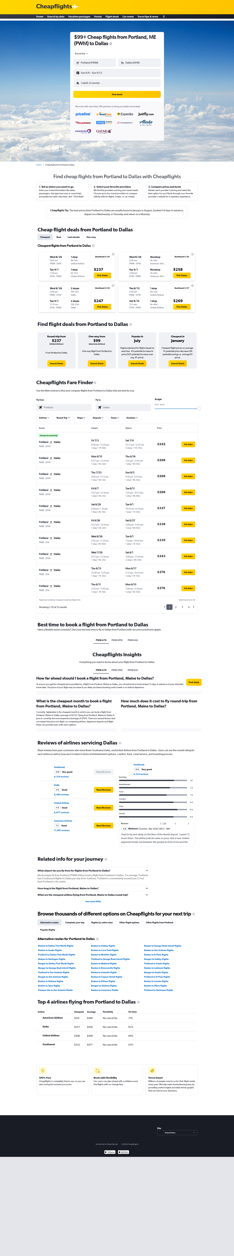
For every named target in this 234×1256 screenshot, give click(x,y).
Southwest (59, 764)
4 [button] (188, 604)
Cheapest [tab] (45, 234)
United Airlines (61, 800)
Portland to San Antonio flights (53, 970)
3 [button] (182, 604)
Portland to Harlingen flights (158, 987)
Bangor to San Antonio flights (53, 974)
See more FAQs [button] (93, 899)
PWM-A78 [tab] (101, 637)
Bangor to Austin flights (156, 970)
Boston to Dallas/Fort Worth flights (55, 943)
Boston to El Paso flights (156, 952)
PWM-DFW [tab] (117, 637)
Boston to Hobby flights (103, 943)
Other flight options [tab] (129, 920)
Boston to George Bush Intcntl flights (162, 943)
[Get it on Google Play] (109, 1150)
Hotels (98, 17)
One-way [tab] (91, 234)
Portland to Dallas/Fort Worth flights (56, 952)
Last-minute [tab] (74, 234)
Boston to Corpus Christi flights (106, 974)
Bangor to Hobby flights (156, 956)
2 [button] (175, 604)
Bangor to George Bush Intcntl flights (57, 965)
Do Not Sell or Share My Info (107, 1142)
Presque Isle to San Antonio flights (55, 987)
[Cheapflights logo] (54, 6)
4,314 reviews (61, 774)
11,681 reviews (62, 828)
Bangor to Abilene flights (104, 983)
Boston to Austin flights (50, 947)
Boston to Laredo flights (156, 978)
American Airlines (63, 818)
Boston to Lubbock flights (157, 965)
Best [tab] (59, 234)
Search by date (55, 17)
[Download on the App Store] (123, 1150)
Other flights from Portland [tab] (159, 920)
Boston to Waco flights (155, 983)
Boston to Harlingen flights (51, 956)
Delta (57, 782)
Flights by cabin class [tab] (102, 920)
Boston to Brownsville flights (105, 965)
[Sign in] (164, 17)
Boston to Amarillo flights (104, 970)
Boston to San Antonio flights (158, 947)
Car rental (128, 17)
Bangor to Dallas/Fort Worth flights (56, 961)
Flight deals (112, 17)
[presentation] (110, 43)
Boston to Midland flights (104, 961)
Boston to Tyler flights (49, 983)
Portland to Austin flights (156, 961)
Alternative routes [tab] (49, 920)
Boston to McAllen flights (103, 952)
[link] (56, 361)
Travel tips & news (148, 17)
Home (39, 17)
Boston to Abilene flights (50, 978)
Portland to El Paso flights (157, 974)
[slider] (199, 406)
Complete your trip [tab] (74, 920)
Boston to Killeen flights (103, 978)
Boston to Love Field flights (105, 947)
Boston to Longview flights (104, 987)
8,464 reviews (61, 792)
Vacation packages (79, 17)
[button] (93, 72)
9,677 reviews (61, 810)
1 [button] (169, 604)
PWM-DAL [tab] (133, 637)
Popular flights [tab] (47, 927)
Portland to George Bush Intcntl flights (110, 956)
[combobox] (81, 53)
